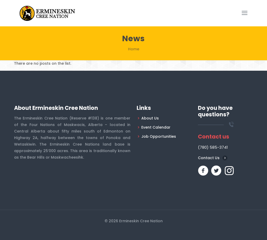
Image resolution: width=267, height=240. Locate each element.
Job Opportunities (158, 136)
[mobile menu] (244, 13)
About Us (150, 118)
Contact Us (209, 157)
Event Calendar (156, 127)
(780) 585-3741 (213, 147)
